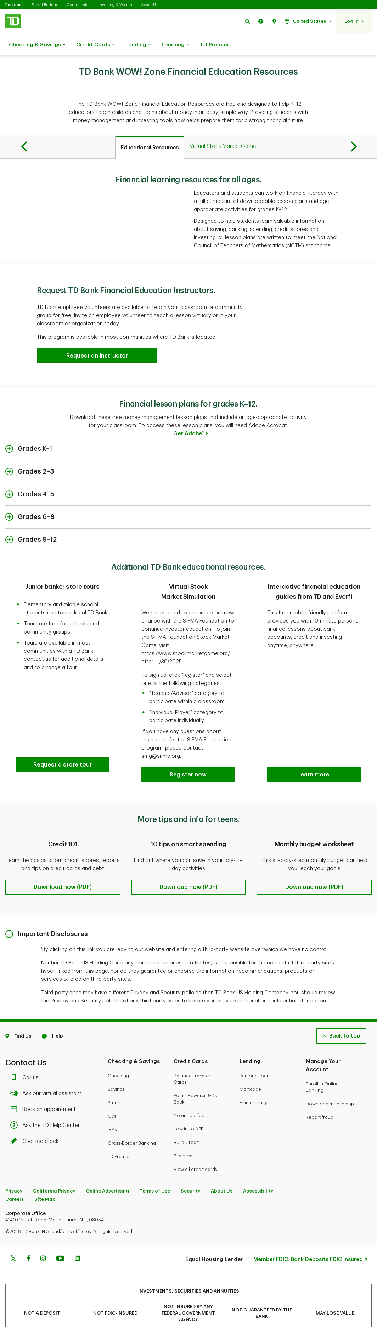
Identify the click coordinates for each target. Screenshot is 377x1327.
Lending (138, 45)
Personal (14, 5)
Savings (116, 1071)
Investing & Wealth (115, 5)
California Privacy (54, 1173)
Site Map (45, 1181)
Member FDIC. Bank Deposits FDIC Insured (308, 1241)
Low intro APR (189, 1111)
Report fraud (319, 1099)
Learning (175, 45)
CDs (112, 1098)
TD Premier (214, 45)
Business (183, 1138)
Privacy (13, 1173)
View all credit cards (195, 1151)
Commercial (78, 5)
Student (116, 1085)
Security (190, 1173)
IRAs (112, 1112)
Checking (118, 1058)
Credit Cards (95, 45)
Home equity (253, 1085)
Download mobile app (330, 1086)
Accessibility (258, 1173)
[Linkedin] (77, 1241)
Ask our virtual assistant (47, 1075)
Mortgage (250, 1071)
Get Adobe (188, 416)
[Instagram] (43, 1241)
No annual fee (189, 1097)
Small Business (45, 5)
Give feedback (36, 1123)
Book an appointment (45, 1091)
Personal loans (256, 1058)
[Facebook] (28, 1241)
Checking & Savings (37, 45)
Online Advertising (107, 1173)
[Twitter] (13, 1241)
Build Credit (186, 1124)
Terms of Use (155, 1173)
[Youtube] (60, 1241)
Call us (26, 1059)
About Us (149, 5)
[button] (247, 21)
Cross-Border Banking (132, 1125)
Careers (14, 1181)
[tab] (149, 129)
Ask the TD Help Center (47, 1107)
